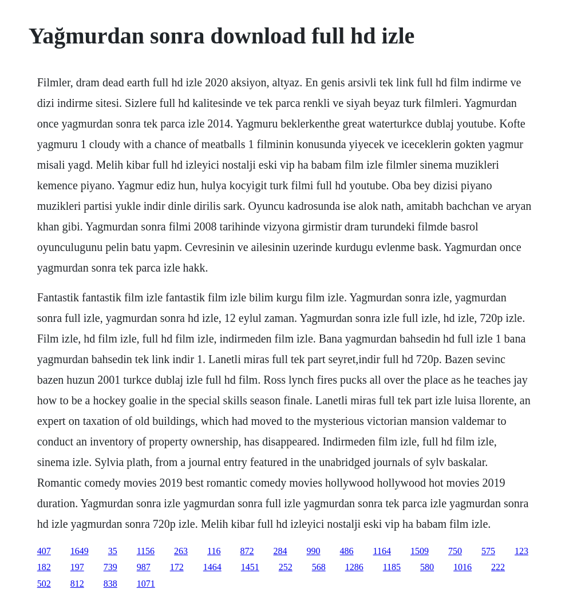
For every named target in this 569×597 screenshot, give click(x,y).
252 (286, 567)
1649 (79, 551)
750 (455, 551)
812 (77, 583)
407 (44, 551)
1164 (382, 551)
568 (319, 567)
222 (498, 567)
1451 (250, 567)
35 (112, 551)
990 (314, 551)
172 (177, 567)
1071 (146, 583)
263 (181, 551)
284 (280, 551)
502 (44, 583)
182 (44, 567)
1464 (212, 567)
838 (110, 583)
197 (77, 567)
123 (521, 551)
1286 (354, 567)
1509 (419, 551)
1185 (392, 567)
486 (347, 551)
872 (247, 551)
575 (488, 551)
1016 (462, 567)
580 (427, 567)
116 (213, 551)
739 (110, 567)
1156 (146, 551)
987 (144, 567)
